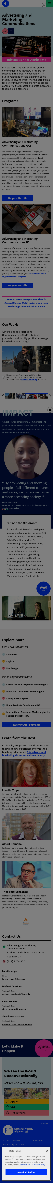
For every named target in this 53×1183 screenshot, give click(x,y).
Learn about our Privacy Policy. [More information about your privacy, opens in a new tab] (32, 1164)
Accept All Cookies (26, 1172)
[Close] (47, 1151)
